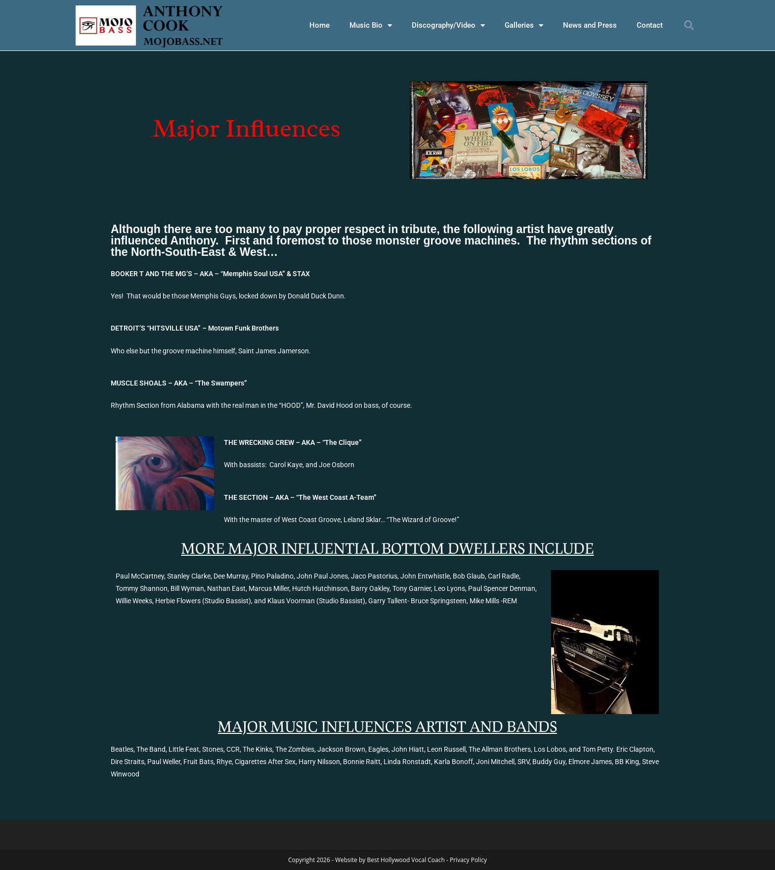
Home (319, 25)
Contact (650, 25)
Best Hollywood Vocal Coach (405, 859)
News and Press (590, 25)
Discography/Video (448, 25)
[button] (689, 25)
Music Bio (370, 25)
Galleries (524, 25)
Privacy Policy (468, 859)
